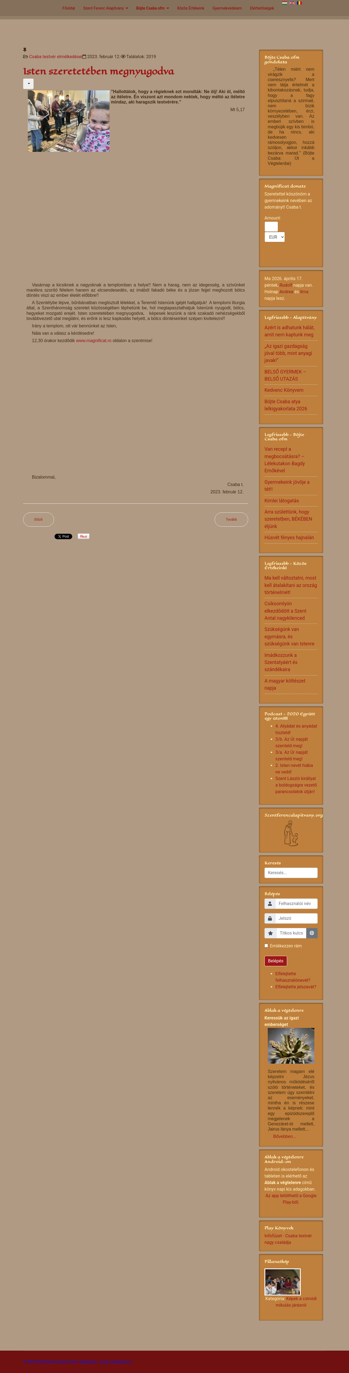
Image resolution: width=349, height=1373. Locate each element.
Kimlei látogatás (281, 500)
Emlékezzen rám (286, 945)
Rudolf (285, 285)
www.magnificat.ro (94, 340)
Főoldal (68, 8)
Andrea (286, 291)
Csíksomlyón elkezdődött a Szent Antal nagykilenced (285, 611)
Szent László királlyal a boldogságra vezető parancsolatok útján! (296, 785)
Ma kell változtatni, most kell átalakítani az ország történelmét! (290, 585)
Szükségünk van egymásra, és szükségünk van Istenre (289, 637)
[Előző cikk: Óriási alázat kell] (38, 519)
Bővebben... (284, 1136)
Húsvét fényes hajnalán (289, 537)
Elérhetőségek (262, 8)
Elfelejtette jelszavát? (295, 986)
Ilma (304, 291)
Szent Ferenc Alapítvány (103, 8)
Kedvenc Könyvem (283, 390)
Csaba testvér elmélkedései (55, 56)
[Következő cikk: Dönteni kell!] (231, 519)
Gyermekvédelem (227, 8)
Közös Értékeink (190, 8)
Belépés (276, 960)
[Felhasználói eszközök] (28, 84)
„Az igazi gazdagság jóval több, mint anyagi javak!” (288, 353)
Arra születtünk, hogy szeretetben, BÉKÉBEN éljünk (288, 519)
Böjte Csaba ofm (150, 8)
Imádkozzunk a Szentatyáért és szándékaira (280, 662)
